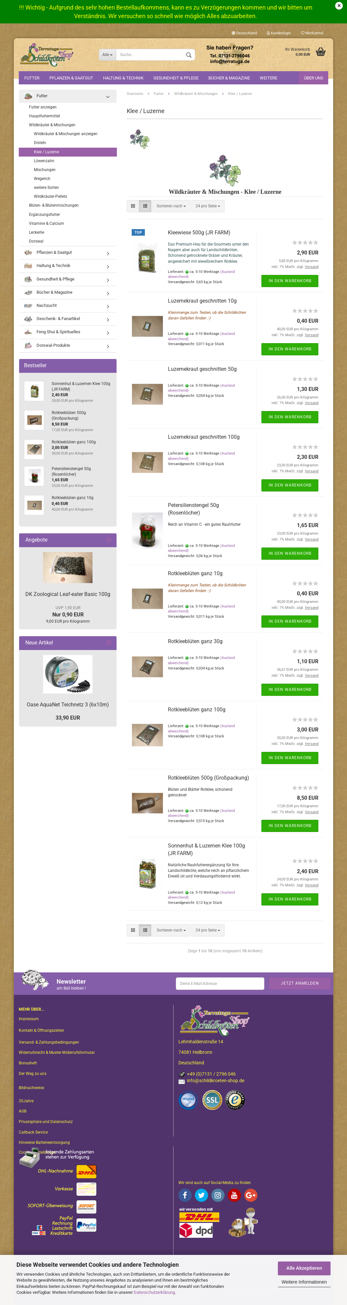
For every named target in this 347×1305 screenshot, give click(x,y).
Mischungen (45, 169)
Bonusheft (28, 1063)
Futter (32, 77)
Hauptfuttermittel (44, 116)
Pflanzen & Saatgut (71, 77)
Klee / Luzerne (46, 152)
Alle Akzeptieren (304, 1268)
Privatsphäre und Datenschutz (46, 1121)
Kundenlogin (279, 33)
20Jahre (26, 1101)
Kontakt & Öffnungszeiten (41, 1030)
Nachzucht (40, 306)
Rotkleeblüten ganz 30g (195, 641)
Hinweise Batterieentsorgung (44, 1142)
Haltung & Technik (123, 77)
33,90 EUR (68, 718)
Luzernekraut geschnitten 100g (204, 437)
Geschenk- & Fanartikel (52, 319)
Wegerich (42, 178)
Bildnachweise (31, 1087)
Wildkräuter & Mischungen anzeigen (65, 134)
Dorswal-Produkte (47, 345)
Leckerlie (36, 232)
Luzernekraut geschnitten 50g (202, 369)
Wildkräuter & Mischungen (52, 125)
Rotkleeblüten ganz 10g (195, 573)
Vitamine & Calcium (46, 223)
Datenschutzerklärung (154, 1292)
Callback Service (33, 1132)
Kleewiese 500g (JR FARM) (199, 232)
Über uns (313, 77)
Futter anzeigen (43, 107)
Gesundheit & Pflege (176, 77)
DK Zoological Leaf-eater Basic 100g (67, 594)
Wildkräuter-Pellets (50, 196)
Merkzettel (312, 33)
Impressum (29, 1019)
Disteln (40, 142)
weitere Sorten (46, 187)
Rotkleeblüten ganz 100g (197, 709)
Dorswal (36, 241)
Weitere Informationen (304, 1282)
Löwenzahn (44, 161)
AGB (22, 1111)
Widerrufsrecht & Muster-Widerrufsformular (57, 1052)
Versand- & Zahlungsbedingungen (49, 1042)
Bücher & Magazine (229, 77)
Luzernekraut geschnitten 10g (202, 301)
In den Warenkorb (290, 281)
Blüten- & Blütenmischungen (54, 205)
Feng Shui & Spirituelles (52, 332)
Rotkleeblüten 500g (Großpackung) (208, 778)
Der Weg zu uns (32, 1073)
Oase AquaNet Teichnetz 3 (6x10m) (68, 704)
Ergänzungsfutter (44, 214)
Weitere (268, 77)
